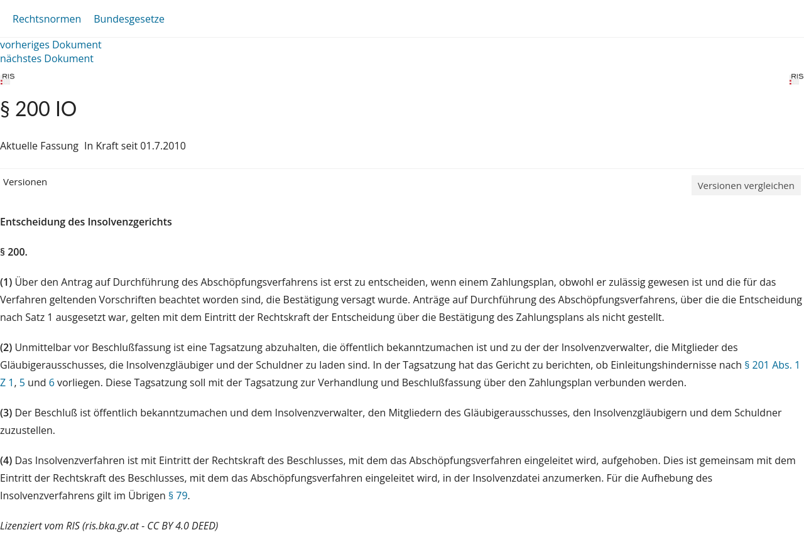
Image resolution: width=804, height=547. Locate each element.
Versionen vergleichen (746, 185)
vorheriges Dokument (51, 44)
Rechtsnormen (47, 19)
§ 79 (178, 495)
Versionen (25, 181)
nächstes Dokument (47, 58)
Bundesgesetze (129, 19)
